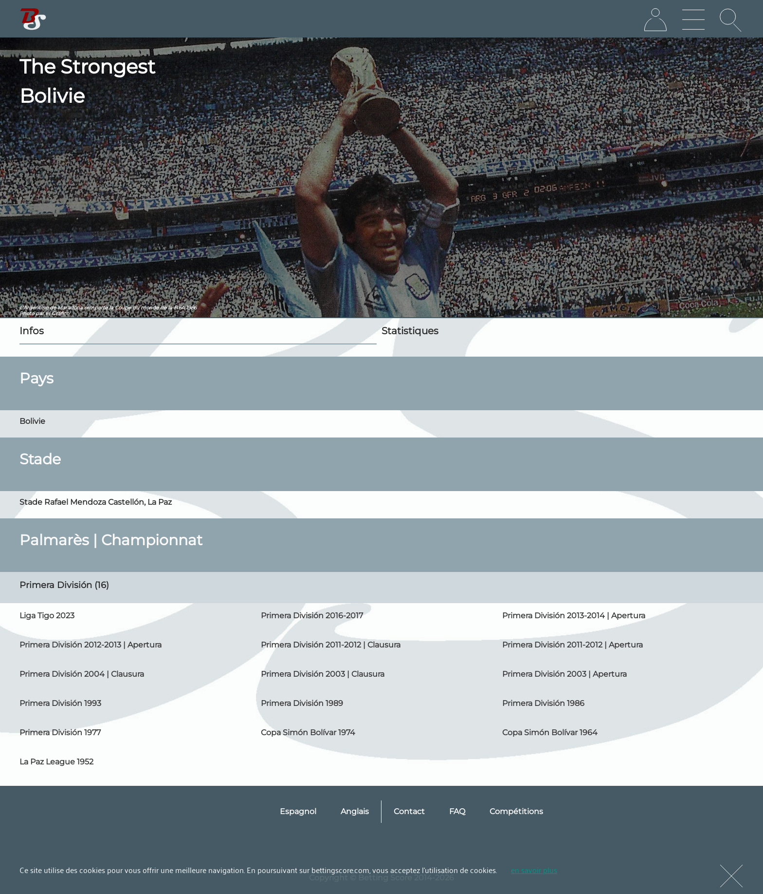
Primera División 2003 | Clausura (322, 674)
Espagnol (298, 811)
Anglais (355, 811)
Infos (31, 331)
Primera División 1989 (302, 703)
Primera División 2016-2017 (312, 615)
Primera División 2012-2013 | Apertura (90, 644)
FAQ (457, 811)
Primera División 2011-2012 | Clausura (330, 644)
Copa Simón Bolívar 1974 (308, 732)
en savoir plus (534, 869)
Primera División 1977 (60, 732)
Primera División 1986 (543, 703)
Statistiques (410, 331)
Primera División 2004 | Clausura (81, 674)
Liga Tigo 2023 (46, 615)
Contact (409, 811)
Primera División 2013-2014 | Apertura (573, 615)
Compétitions (516, 811)
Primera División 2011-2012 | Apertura (572, 644)
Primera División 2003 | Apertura (564, 674)
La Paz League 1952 (56, 761)
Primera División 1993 (60, 703)
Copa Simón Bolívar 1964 (550, 732)
